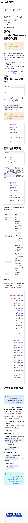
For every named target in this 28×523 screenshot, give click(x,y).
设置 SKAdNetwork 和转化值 (11, 11)
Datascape (15, 71)
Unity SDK (12, 9)
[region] (14, 133)
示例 (7, 25)
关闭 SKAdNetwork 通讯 (10, 20)
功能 (18, 9)
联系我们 (14, 516)
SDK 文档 (6, 9)
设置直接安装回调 (9, 27)
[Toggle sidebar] (2, 2)
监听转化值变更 (8, 22)
